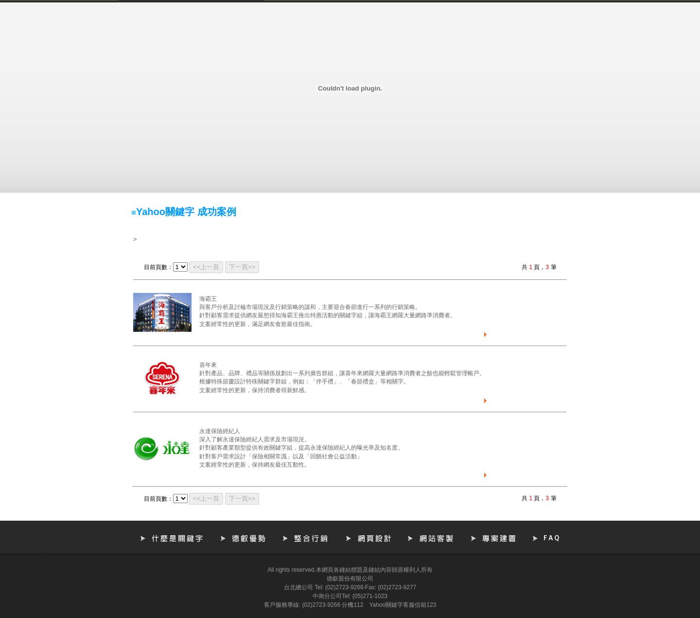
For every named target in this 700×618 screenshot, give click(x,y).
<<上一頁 (206, 267)
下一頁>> (242, 267)
